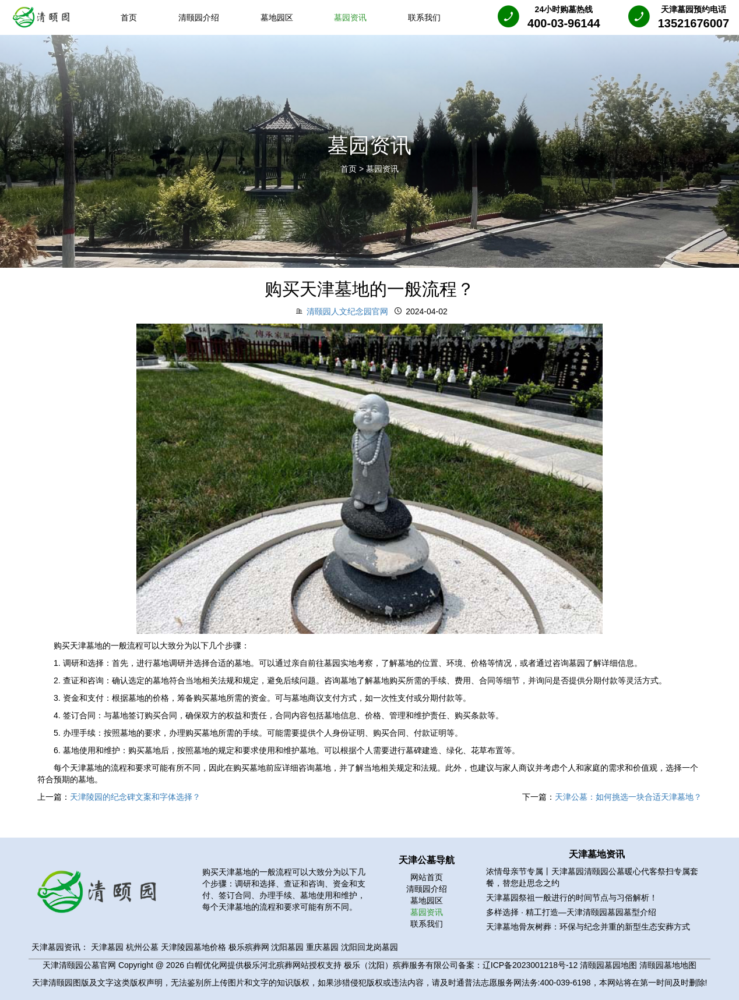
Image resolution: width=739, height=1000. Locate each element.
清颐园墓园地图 (608, 965)
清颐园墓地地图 (667, 965)
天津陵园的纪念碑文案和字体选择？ (135, 797)
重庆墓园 (322, 947)
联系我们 (426, 923)
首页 (349, 168)
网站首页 (426, 877)
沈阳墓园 (287, 947)
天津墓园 (107, 947)
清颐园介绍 (426, 888)
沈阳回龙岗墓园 (369, 947)
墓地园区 (426, 900)
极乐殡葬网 (248, 947)
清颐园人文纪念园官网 (347, 311)
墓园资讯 (382, 168)
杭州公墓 (142, 947)
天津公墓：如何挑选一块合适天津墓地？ (628, 797)
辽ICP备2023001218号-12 (530, 965)
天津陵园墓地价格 (193, 947)
